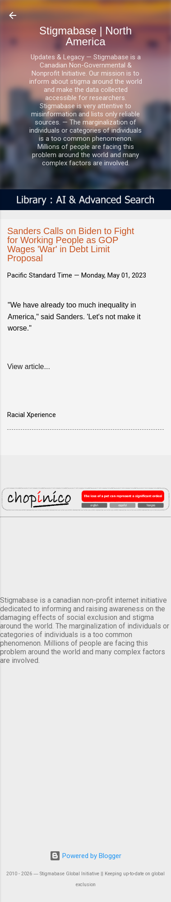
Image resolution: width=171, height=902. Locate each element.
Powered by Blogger (85, 856)
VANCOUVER (85, 555)
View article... (28, 366)
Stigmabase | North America (85, 36)
